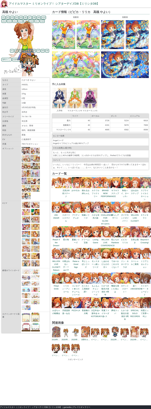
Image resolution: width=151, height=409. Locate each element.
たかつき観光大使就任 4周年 (106, 289)
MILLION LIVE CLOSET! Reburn (57, 264)
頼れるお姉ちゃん (86, 190)
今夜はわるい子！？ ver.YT (67, 264)
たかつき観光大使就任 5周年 (126, 313)
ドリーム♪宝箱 (86, 240)
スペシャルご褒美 (135, 261)
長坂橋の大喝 (86, 310)
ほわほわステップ (135, 190)
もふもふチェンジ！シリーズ (96, 289)
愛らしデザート (116, 215)
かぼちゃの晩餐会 (57, 310)
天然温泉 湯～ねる (67, 310)
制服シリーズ (86, 215)
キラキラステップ (116, 190)
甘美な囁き (135, 240)
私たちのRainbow (116, 240)
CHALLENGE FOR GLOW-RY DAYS (107, 218)
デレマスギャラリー (81, 407)
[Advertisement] (75, 381)
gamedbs (67, 407)
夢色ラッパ (116, 310)
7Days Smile (57, 286)
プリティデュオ (76, 215)
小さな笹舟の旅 (96, 215)
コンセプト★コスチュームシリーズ (76, 289)
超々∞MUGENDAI (136, 286)
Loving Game (96, 240)
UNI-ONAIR (57, 215)
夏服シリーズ (76, 240)
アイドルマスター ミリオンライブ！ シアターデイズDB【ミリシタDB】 (54, 3)
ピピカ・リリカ (126, 240)
